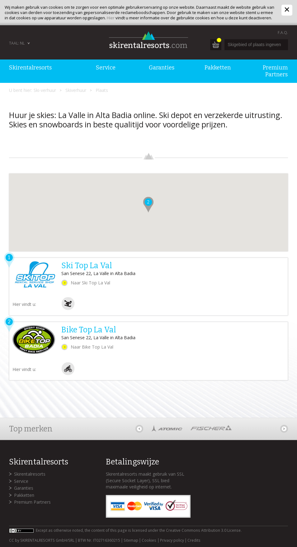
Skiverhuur (75, 90)
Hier (111, 18)
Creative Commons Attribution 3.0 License (203, 530)
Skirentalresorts (29, 474)
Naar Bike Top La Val (92, 347)
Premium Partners (32, 502)
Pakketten (24, 495)
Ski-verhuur (45, 90)
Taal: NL (17, 43)
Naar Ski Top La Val (90, 283)
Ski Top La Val (86, 265)
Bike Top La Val (88, 330)
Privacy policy (172, 540)
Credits (193, 540)
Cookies (149, 540)
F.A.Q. (283, 32)
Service (21, 481)
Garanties (23, 488)
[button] (148, 204)
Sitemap (131, 540)
